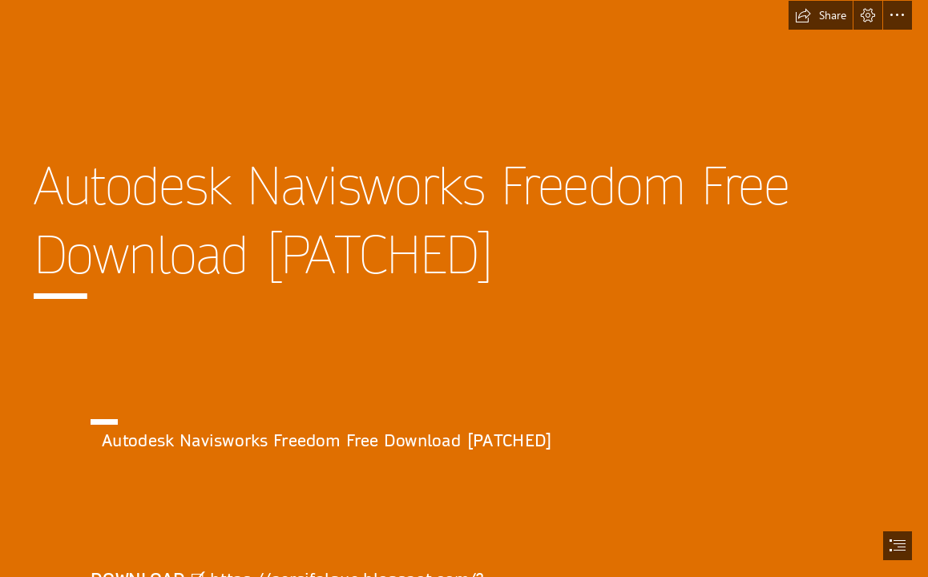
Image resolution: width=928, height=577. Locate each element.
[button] (821, 15)
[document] (464, 288)
